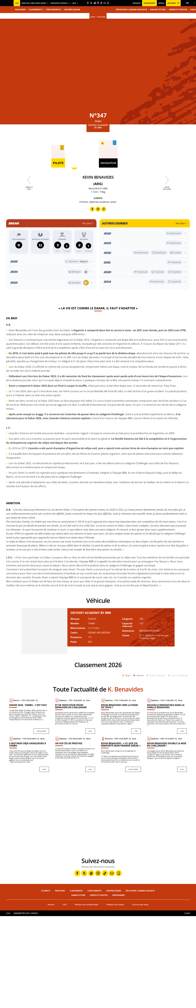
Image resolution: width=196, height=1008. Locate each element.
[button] (188, 3)
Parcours (60, 982)
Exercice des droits (140, 996)
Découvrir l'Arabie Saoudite (131, 9)
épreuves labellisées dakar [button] (34, 3)
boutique (173, 3)
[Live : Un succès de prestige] (75, 846)
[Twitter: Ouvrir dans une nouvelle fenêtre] (91, 3)
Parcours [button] (20, 9)
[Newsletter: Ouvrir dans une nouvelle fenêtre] (105, 3)
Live (17, 3)
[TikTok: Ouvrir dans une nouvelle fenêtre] (101, 3)
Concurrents (149, 3)
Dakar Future (158, 9)
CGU (65, 996)
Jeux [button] (74, 3)
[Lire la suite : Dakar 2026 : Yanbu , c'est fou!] (29, 808)
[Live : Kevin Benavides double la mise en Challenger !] (167, 846)
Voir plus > (87, 223)
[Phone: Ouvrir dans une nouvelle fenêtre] (108, 3)
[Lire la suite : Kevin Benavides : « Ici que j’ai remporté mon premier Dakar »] (121, 846)
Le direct (45, 982)
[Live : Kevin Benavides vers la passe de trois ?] (121, 808)
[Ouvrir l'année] (51, 261)
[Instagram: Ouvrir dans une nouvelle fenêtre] (98, 3)
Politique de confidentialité (86, 996)
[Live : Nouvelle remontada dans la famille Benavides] (167, 808)
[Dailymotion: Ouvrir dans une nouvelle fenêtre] (95, 3)
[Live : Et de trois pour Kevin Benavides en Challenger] (75, 808)
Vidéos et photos (178, 9)
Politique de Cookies (115, 996)
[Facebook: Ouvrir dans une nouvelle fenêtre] (88, 3)
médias (161, 3)
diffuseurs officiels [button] (59, 3)
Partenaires (118, 987)
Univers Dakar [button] (72, 9)
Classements (36, 9)
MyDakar (136, 3)
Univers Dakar (113, 982)
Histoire (51, 996)
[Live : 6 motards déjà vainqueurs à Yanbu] (29, 846)
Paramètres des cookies (26, 1005)
